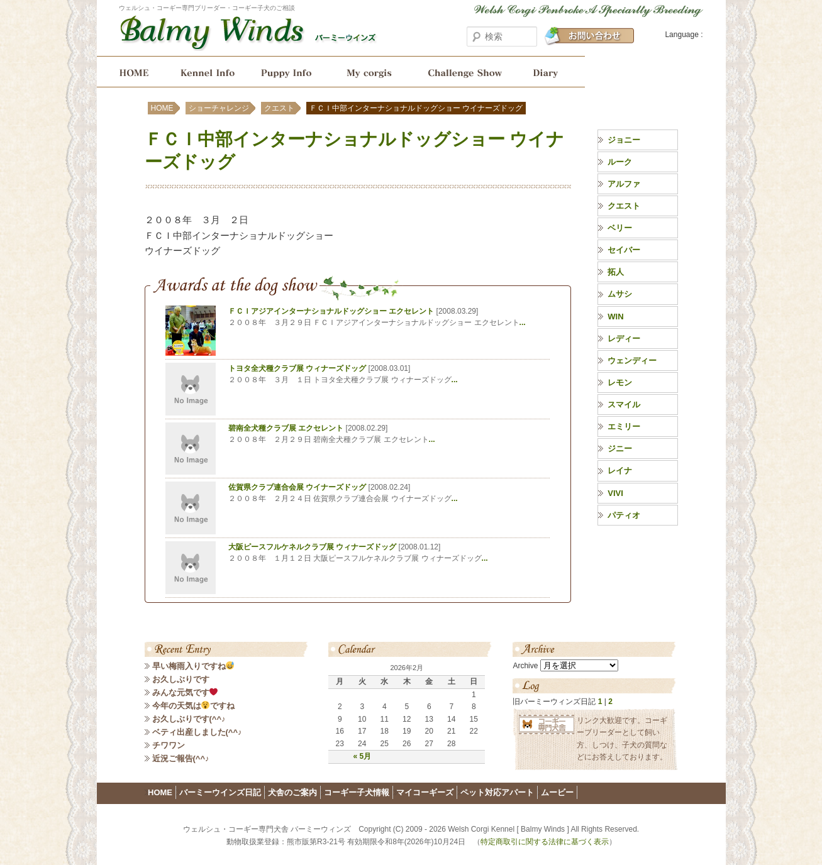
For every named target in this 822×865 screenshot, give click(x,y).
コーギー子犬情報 (287, 71)
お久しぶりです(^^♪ (189, 719)
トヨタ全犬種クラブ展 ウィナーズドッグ (297, 368)
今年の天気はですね (193, 705)
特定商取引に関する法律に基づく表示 (544, 841)
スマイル (624, 404)
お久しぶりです (180, 679)
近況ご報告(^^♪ (180, 758)
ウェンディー (632, 360)
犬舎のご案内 (205, 71)
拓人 (616, 272)
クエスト (279, 108)
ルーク (620, 162)
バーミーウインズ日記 (550, 71)
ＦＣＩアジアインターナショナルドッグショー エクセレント (331, 311)
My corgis (369, 71)
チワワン (168, 745)
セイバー (624, 250)
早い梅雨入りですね (193, 666)
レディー (624, 338)
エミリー (624, 426)
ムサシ (620, 294)
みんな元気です (185, 692)
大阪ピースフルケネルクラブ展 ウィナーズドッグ (312, 547)
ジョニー (624, 140)
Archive (525, 665)
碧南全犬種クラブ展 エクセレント (285, 428)
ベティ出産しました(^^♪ (197, 732)
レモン (620, 382)
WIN (615, 316)
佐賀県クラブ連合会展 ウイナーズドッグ (297, 487)
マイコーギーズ (424, 792)
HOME (130, 71)
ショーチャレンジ (463, 71)
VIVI (615, 493)
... (522, 322)
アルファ (624, 184)
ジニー (620, 448)
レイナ (620, 470)
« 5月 (362, 756)
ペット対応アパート (497, 792)
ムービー (557, 792)
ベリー (620, 228)
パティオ (624, 515)
